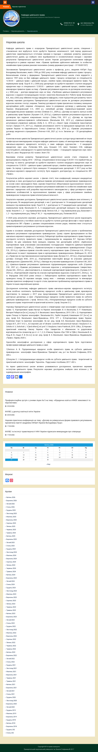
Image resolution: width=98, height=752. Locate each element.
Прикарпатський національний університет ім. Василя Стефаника (46, 749)
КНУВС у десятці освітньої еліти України (22, 412)
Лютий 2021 (10, 691)
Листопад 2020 (11, 700)
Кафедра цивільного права (33, 15)
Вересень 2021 (11, 675)
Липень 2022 (10, 642)
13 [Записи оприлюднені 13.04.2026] (11, 455)
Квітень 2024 (10, 575)
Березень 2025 (11, 539)
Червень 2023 (11, 607)
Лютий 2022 (10, 658)
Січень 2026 (10, 507)
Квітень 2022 (10, 652)
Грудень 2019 (11, 710)
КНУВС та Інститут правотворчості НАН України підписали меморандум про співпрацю (43, 432)
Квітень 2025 (10, 536)
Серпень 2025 (11, 523)
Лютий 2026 (10, 504)
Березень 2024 (11, 578)
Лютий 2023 (10, 620)
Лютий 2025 (10, 542)
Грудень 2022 (11, 626)
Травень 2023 (11, 610)
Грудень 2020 (11, 697)
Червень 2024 (11, 568)
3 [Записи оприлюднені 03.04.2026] (59, 450)
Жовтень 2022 (11, 633)
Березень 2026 (11, 500)
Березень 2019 (11, 717)
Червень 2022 (11, 646)
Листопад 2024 (11, 552)
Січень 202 (10, 733)
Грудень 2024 (11, 549)
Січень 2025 (10, 546)
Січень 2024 (10, 584)
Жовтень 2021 (11, 671)
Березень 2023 (11, 617)
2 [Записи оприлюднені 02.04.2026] (47, 450)
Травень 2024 (11, 571)
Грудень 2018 (11, 720)
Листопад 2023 (11, 591)
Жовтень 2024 (11, 555)
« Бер (48, 464)
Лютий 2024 (10, 581)
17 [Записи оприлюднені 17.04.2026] (59, 455)
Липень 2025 (10, 526)
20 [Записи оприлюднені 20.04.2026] (11, 457)
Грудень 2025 (11, 510)
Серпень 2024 (11, 562)
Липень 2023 (10, 604)
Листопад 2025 (11, 513)
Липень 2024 (10, 565)
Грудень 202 (10, 729)
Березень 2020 (11, 704)
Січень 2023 (10, 623)
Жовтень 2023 (11, 594)
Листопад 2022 (11, 629)
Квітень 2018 (10, 723)
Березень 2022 (11, 655)
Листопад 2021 (11, 668)
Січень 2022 (10, 662)
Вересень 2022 (11, 636)
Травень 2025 (11, 533)
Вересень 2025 (11, 520)
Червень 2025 (11, 529)
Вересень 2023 (11, 597)
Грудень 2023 (11, 588)
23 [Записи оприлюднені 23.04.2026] (48, 457)
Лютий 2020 (10, 707)
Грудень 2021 (11, 665)
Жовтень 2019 (11, 713)
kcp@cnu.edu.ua (69, 25)
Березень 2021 (11, 688)
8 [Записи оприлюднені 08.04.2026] (35, 452)
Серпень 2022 (11, 639)
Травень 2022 (11, 649)
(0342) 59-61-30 (69, 23)
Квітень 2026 (10, 497)
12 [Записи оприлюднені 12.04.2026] (86, 452)
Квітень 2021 (10, 684)
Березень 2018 (11, 726)
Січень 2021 (10, 694)
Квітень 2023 (10, 613)
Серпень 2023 (11, 600)
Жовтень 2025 (11, 517)
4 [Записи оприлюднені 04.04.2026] (72, 450)
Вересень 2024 (11, 558)
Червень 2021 (11, 678)
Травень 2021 (11, 681)
